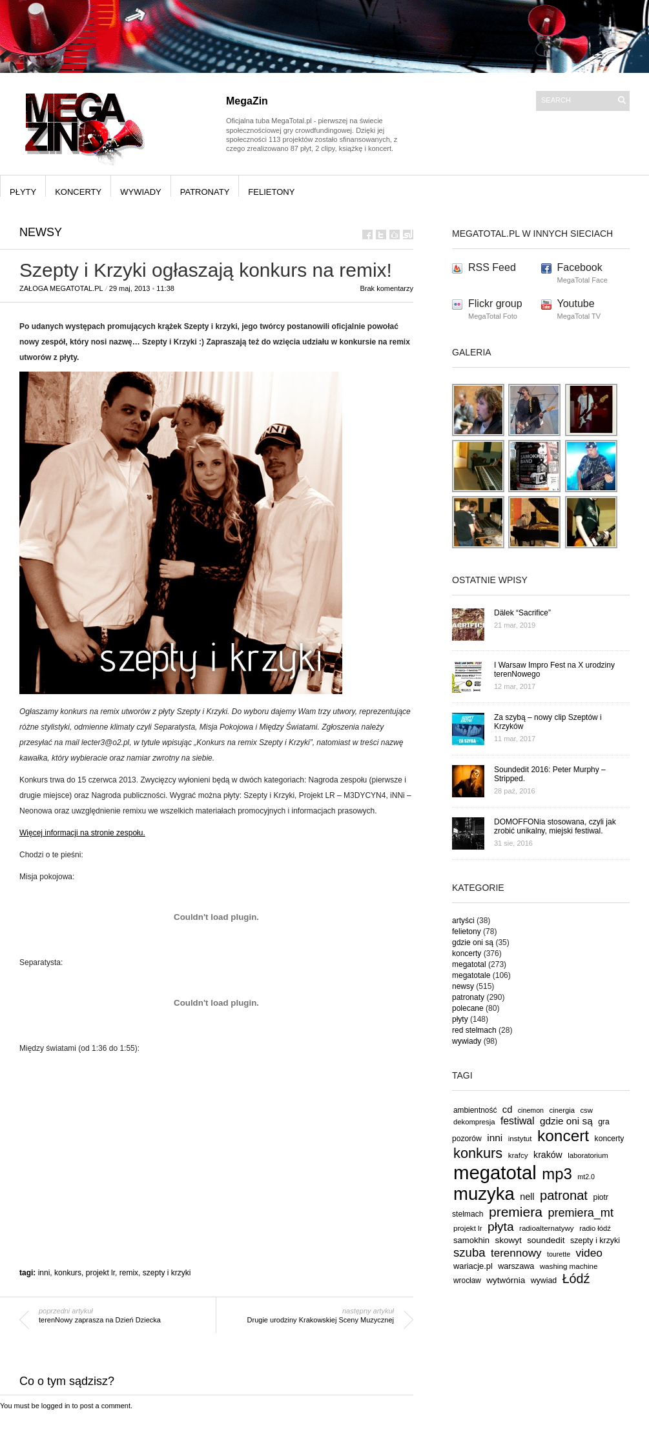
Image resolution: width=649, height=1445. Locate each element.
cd (507, 1109)
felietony (271, 192)
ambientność (475, 1110)
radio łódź (595, 1228)
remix (128, 1272)
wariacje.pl (473, 1266)
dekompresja (474, 1122)
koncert (563, 1135)
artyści (463, 920)
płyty (23, 192)
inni (44, 1272)
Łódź (576, 1278)
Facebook (580, 267)
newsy (40, 232)
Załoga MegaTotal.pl (61, 288)
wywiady (140, 192)
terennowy (516, 1253)
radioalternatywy (546, 1228)
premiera (515, 1211)
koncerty (78, 192)
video (589, 1252)
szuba (469, 1252)
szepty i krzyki (167, 1272)
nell (527, 1196)
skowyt (508, 1240)
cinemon (531, 1110)
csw (586, 1110)
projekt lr (100, 1272)
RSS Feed (492, 267)
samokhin (471, 1240)
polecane (468, 1008)
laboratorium (588, 1155)
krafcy (518, 1155)
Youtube (576, 303)
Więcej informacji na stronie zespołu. (82, 832)
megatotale (471, 975)
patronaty (205, 192)
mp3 (557, 1173)
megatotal (469, 964)
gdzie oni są (472, 942)
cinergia (562, 1110)
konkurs (67, 1272)
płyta (501, 1226)
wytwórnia (505, 1280)
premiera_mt (580, 1212)
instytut (520, 1138)
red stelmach (474, 1030)
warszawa (516, 1266)
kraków (547, 1155)
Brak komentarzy (386, 288)
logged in (55, 1406)
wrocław (467, 1280)
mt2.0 (586, 1177)
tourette (558, 1254)
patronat (564, 1195)
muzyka (484, 1194)
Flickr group (495, 303)
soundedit (545, 1240)
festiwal (517, 1120)
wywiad (544, 1280)
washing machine (569, 1266)
